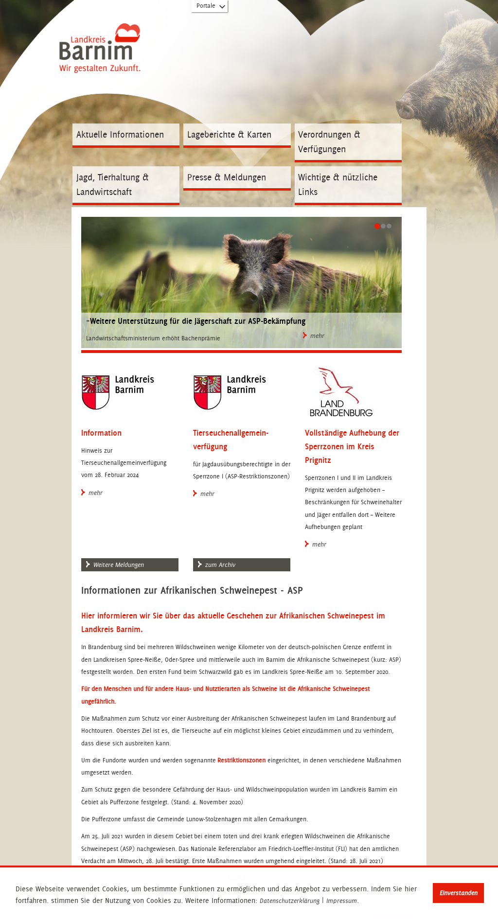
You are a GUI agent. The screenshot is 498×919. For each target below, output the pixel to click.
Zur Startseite (102, 57)
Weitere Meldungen (115, 565)
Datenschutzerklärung (290, 901)
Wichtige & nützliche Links (337, 184)
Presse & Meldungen (226, 177)
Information (101, 433)
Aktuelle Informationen (120, 134)
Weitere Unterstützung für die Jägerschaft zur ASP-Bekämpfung (197, 321)
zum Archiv (216, 565)
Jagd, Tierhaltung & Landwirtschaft (112, 184)
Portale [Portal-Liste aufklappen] (211, 8)
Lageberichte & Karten (229, 134)
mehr (313, 336)
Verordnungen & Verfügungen (329, 142)
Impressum (341, 901)
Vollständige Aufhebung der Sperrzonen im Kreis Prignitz (352, 446)
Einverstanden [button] (459, 893)
